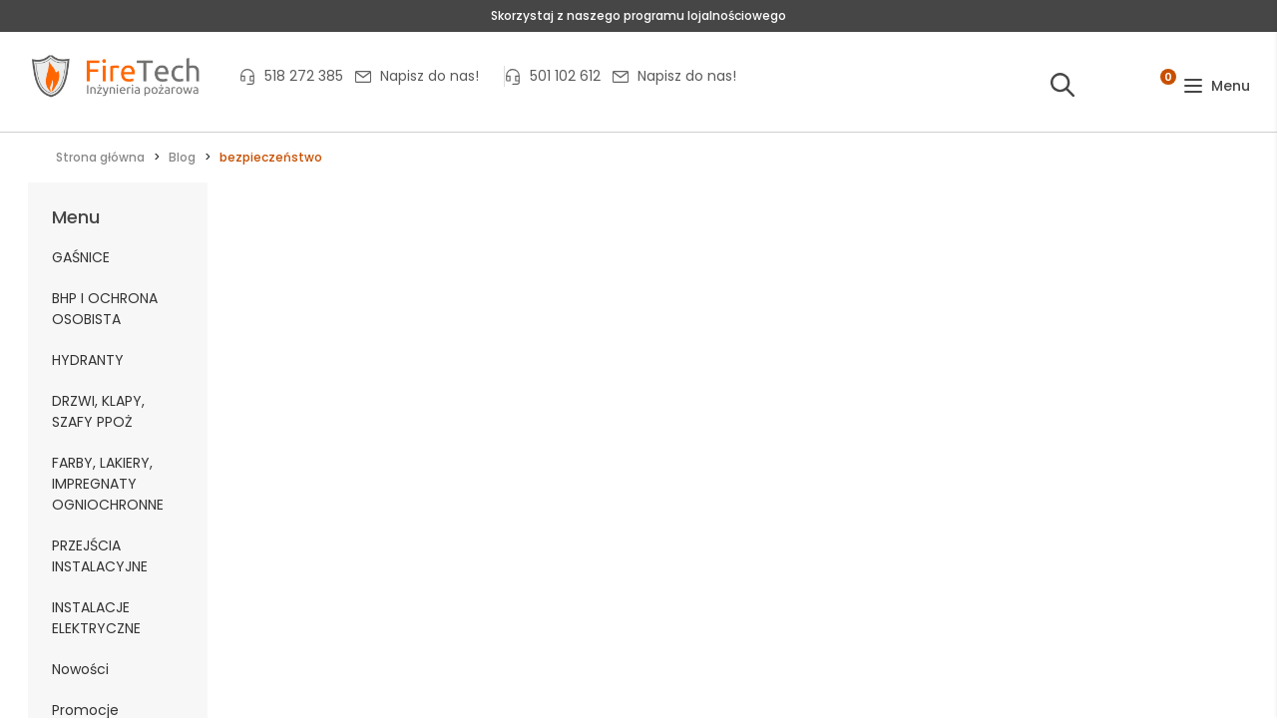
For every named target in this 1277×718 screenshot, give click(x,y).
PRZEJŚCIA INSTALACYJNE (100, 556)
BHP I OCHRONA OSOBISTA (105, 308)
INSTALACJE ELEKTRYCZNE (96, 617)
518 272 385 (303, 76)
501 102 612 (565, 76)
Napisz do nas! (429, 76)
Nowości (80, 669)
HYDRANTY (88, 360)
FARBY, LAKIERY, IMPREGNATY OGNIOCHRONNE (108, 484)
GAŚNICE (81, 257)
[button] (1216, 86)
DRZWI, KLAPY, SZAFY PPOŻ (98, 411)
